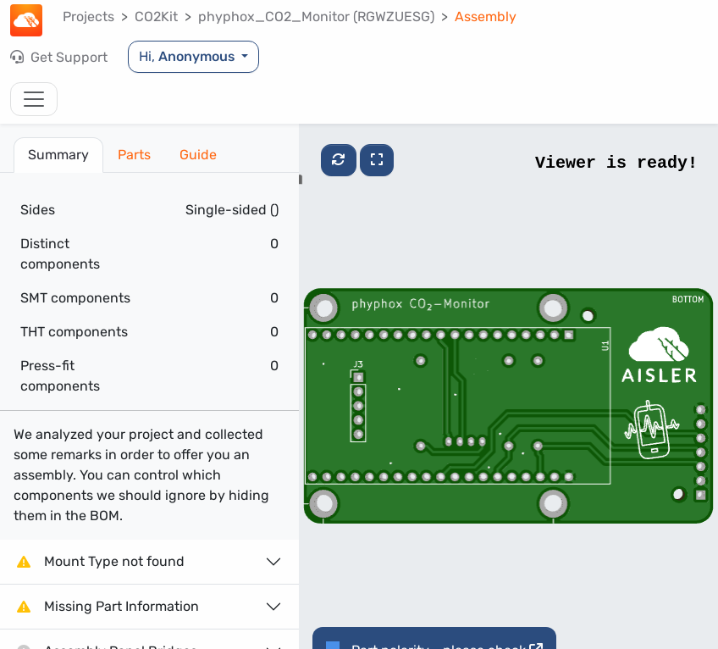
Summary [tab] (58, 155)
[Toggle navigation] (34, 99)
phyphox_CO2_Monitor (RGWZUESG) (316, 16)
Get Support (59, 57)
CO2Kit (156, 16)
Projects (88, 16)
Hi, (188, 56)
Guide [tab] (198, 155)
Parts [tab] (134, 155)
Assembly (485, 16)
